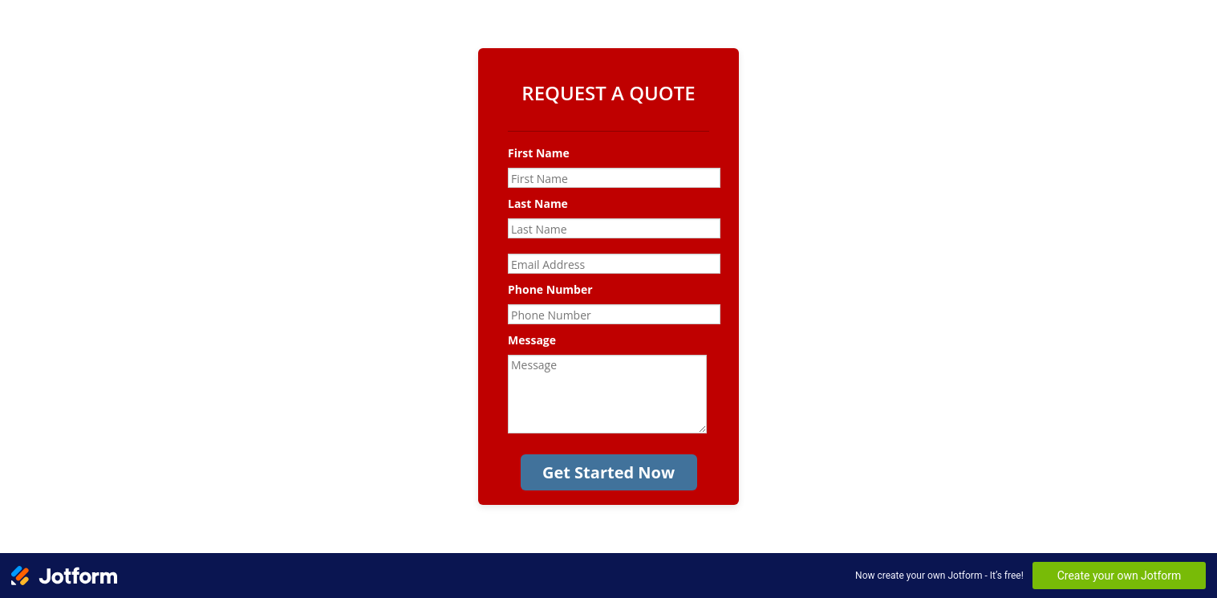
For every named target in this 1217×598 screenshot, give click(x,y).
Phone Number (550, 289)
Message (532, 340)
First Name (539, 153)
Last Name (538, 203)
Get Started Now (608, 472)
